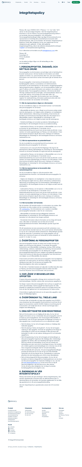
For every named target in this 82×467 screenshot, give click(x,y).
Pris (31, 2)
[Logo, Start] (6, 2)
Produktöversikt (12, 410)
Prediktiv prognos (12, 416)
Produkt (10, 408)
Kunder (26, 2)
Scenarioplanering (13, 415)
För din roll (28, 415)
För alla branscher (30, 412)
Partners (61, 413)
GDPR (22, 47)
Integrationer (11, 419)
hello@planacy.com (48, 50)
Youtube (12, 430)
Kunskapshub (45, 412)
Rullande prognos (12, 418)
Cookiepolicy (30, 446)
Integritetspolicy (38, 446)
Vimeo (11, 428)
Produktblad (45, 416)
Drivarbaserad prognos (14, 413)
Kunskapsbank (46, 408)
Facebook (12, 431)
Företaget (61, 410)
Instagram (12, 433)
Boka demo (75, 2)
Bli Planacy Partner (64, 415)
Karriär (61, 412)
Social (10, 424)
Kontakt (61, 418)
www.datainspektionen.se (31, 362)
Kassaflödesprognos (13, 421)
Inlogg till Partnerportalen (16, 440)
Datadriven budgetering (14, 412)
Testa (68, 2)
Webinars (44, 415)
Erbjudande (19, 2)
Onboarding (28, 410)
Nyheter (44, 413)
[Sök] (58, 2)
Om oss (43, 2)
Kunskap (36, 2)
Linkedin (12, 427)
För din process (29, 413)
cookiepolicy (26, 209)
